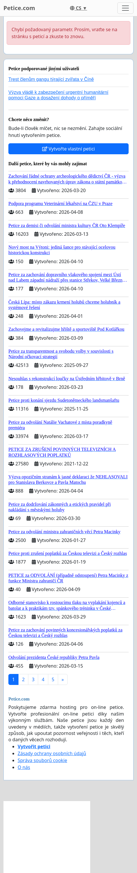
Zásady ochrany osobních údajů (52, 753)
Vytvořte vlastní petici (68, 149)
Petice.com (19, 8)
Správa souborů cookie (42, 760)
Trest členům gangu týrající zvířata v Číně (51, 79)
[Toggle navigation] (125, 8)
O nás (24, 767)
